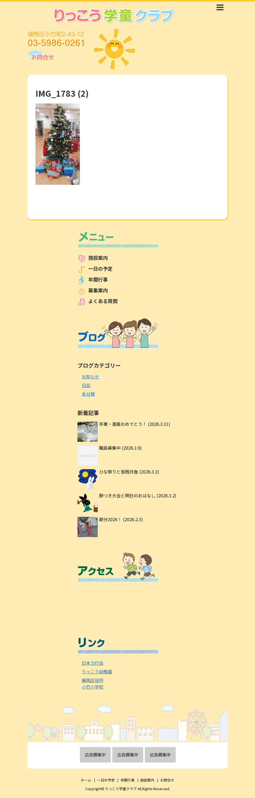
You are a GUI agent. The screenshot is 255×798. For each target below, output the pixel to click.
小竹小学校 (92, 686)
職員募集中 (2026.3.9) (120, 448)
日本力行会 (92, 663)
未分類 (88, 394)
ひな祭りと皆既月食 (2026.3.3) (129, 471)
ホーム (86, 780)
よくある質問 (102, 300)
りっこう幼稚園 (97, 671)
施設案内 (98, 257)
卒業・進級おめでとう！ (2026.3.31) (134, 424)
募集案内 (98, 290)
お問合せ (167, 780)
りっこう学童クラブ (121, 788)
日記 (86, 385)
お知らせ (90, 376)
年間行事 (98, 279)
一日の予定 (100, 268)
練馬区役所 (92, 680)
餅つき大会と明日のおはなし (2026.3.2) (137, 495)
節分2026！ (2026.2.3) (121, 519)
